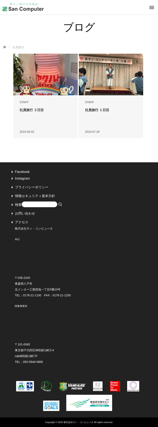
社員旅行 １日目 (97, 110)
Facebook (22, 172)
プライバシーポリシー (31, 187)
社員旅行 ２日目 (32, 110)
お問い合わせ (25, 213)
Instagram (22, 178)
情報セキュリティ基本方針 (35, 196)
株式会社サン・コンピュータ (78, 422)
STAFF (24, 102)
